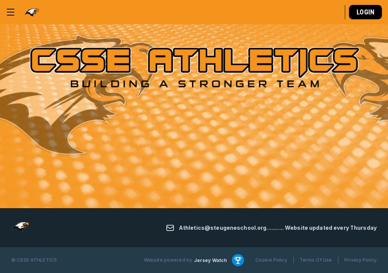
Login (365, 12)
